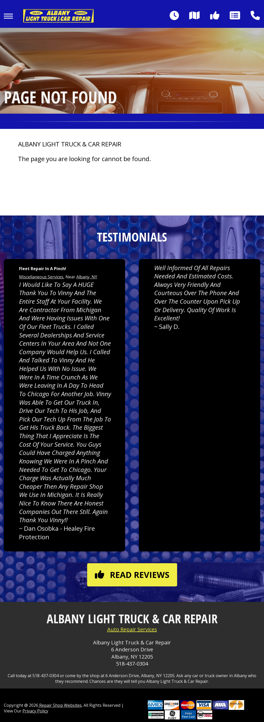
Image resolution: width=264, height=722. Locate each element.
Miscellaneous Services (41, 277)
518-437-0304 (132, 663)
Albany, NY (86, 277)
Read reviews (132, 574)
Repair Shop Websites (60, 705)
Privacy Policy (35, 711)
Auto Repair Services (132, 629)
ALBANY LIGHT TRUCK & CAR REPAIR (69, 144)
